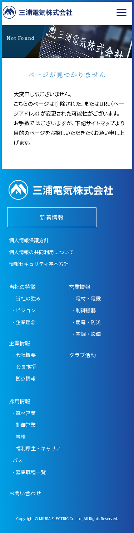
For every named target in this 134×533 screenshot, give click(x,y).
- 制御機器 (84, 310)
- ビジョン (24, 310)
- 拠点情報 (24, 378)
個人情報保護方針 (29, 240)
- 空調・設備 (87, 333)
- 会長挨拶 (24, 366)
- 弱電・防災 (87, 322)
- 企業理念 (24, 322)
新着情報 (52, 217)
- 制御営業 (24, 424)
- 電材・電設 (87, 298)
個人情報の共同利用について (41, 252)
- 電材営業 (24, 412)
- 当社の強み (27, 298)
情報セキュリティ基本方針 (39, 263)
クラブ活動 (82, 355)
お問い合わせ (25, 493)
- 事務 (19, 436)
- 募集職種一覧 (29, 472)
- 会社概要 (24, 354)
